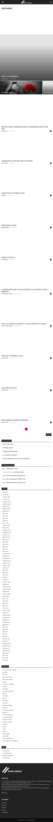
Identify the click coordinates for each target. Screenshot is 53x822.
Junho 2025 (5, 516)
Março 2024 (5, 551)
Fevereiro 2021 (6, 638)
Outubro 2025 (6, 506)
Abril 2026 (4, 492)
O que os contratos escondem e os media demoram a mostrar (24, 324)
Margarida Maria (6, 227)
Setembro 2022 (6, 594)
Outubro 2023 (6, 563)
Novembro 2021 (6, 617)
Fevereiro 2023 (6, 582)
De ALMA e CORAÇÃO (8, 684)
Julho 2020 (5, 655)
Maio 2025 (5, 518)
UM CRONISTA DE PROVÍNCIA (10, 741)
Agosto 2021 (5, 624)
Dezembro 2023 (6, 558)
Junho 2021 (5, 629)
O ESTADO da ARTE (7, 715)
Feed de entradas (6, 753)
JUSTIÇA (4, 698)
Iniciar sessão (5, 751)
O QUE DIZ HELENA (7, 717)
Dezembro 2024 (6, 530)
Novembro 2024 (6, 532)
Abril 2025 (4, 520)
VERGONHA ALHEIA (9, 225)
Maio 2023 (5, 575)
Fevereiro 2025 (6, 525)
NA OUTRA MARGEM (7, 710)
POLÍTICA (4, 724)
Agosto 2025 (5, 511)
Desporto (4, 686)
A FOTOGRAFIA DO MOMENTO (9, 455)
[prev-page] (19, 429)
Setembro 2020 (6, 650)
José (3, 468)
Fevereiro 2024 (6, 553)
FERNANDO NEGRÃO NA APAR (9, 451)
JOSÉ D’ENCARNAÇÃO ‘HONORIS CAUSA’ (15, 475)
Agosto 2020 (5, 653)
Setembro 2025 (6, 509)
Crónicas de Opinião (7, 679)
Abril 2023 (4, 577)
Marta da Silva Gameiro (7, 325)
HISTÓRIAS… (5, 696)
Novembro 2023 (6, 561)
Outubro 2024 (6, 535)
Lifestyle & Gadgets (7, 705)
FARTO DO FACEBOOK (7, 444)
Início (3, 6)
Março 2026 (5, 494)
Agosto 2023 (5, 568)
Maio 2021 (5, 631)
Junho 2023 (5, 572)
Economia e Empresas (8, 691)
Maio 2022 (5, 603)
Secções (7, 6)
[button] (2, 2)
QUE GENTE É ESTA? (9, 388)
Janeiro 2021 (5, 641)
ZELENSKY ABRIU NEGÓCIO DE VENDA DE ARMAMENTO (16, 458)
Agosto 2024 (5, 539)
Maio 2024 (5, 546)
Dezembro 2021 (6, 615)
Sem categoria (6, 733)
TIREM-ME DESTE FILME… (12, 468)
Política (4, 726)
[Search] (51, 2)
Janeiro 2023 (5, 584)
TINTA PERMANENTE (7, 738)
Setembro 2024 (6, 537)
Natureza (4, 712)
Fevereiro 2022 (6, 610)
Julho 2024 (5, 542)
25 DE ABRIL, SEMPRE (7, 447)
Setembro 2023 (6, 565)
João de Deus (4, 131)
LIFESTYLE (5, 703)
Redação (4, 195)
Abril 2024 (4, 549)
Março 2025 (5, 523)
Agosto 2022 (5, 596)
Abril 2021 (4, 634)
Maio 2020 (5, 660)
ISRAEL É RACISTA (8, 257)
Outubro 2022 (6, 591)
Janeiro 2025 (5, 527)
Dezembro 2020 (6, 643)
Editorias (4, 693)
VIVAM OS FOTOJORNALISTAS (13, 193)
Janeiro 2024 (5, 556)
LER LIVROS (5, 700)
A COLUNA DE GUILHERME (9, 670)
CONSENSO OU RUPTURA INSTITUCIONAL (17, 161)
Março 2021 (5, 636)
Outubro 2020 (6, 648)
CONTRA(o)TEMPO (7, 677)
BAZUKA (4, 674)
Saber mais (4, 792)
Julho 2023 (5, 570)
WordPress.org (6, 758)
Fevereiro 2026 (6, 497)
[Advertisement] (26, 23)
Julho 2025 (5, 513)
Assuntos (4, 672)
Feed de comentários (7, 755)
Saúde (4, 729)
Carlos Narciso (4, 78)
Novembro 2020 (6, 646)
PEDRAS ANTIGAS (7, 719)
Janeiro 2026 (5, 499)
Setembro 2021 (6, 622)
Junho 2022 (5, 601)
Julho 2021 (5, 627)
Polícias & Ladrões (7, 722)
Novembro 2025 (6, 504)
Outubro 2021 (6, 620)
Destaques (12, 6)
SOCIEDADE (5, 736)
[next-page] (32, 429)
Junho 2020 (5, 657)
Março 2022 (5, 608)
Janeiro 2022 (5, 613)
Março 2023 (5, 579)
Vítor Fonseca (5, 163)
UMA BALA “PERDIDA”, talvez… (13, 356)
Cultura (4, 682)
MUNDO (4, 707)
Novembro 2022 (6, 589)
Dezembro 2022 (6, 587)
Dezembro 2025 (6, 501)
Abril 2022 (4, 605)
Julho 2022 (5, 598)
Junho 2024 (5, 544)
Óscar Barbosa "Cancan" (7, 293)
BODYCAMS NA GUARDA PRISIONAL (15, 420)
